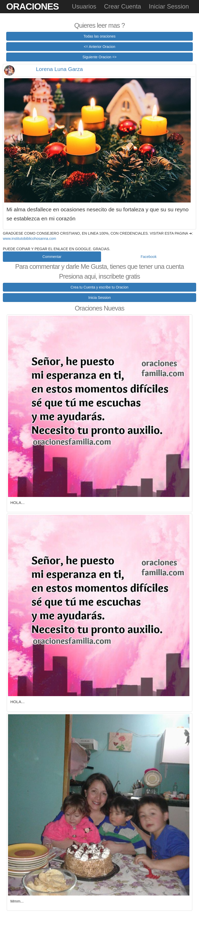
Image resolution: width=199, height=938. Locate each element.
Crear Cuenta (122, 6)
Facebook (149, 257)
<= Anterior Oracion (99, 47)
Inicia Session (99, 297)
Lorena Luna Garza (59, 69)
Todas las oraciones (99, 36)
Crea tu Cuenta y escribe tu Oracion (99, 287)
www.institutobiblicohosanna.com (29, 238)
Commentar (51, 257)
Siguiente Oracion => (99, 57)
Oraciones (32, 6)
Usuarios (84, 6)
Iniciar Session (169, 6)
